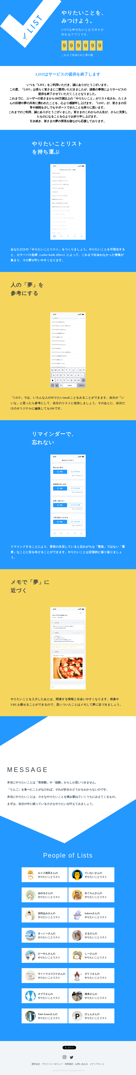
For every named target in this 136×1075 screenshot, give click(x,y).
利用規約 (69, 1064)
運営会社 (36, 1064)
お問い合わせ (81, 1064)
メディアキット (97, 1064)
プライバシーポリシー (52, 1064)
